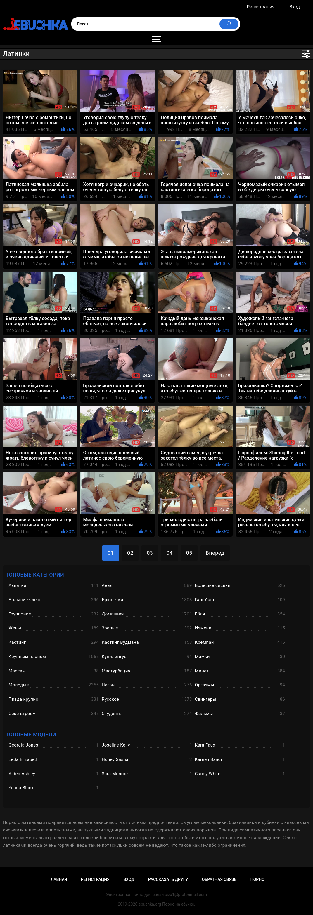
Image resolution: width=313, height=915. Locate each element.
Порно (257, 879)
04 (169, 553)
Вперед (215, 553)
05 (189, 553)
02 (130, 553)
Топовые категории (35, 575)
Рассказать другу (168, 879)
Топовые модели (31, 734)
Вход (294, 7)
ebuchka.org (150, 904)
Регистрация (261, 7)
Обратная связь (219, 879)
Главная (58, 879)
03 (150, 553)
